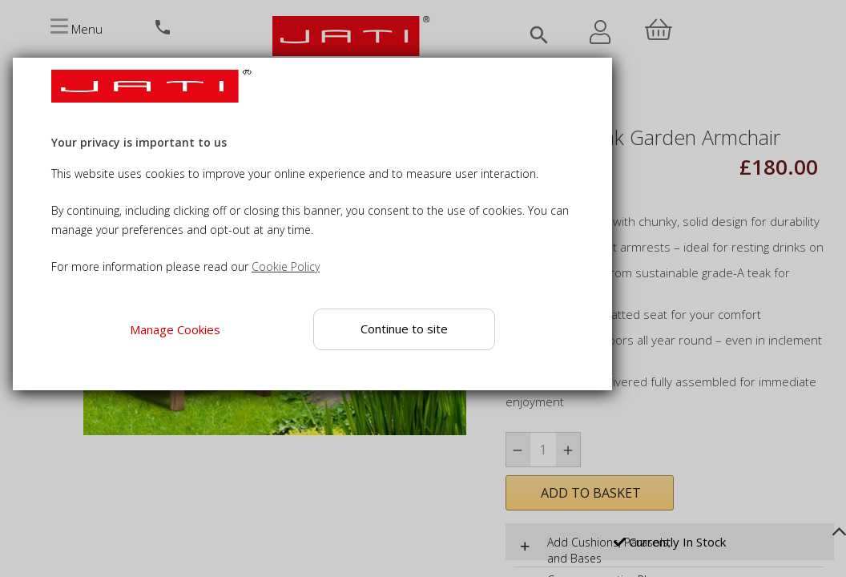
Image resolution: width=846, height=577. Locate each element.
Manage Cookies (175, 329)
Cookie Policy (286, 266)
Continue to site (404, 329)
